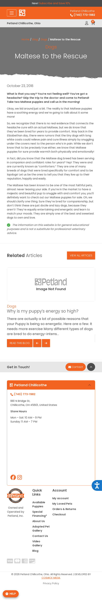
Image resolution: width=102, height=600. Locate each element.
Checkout (59, 514)
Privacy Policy (51, 583)
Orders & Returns (64, 509)
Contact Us (40, 536)
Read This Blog (20, 343)
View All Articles (81, 255)
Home (25, 39)
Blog (35, 39)
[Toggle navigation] (11, 13)
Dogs (44, 39)
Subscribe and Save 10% (54, 3)
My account (60, 498)
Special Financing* (39, 514)
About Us (38, 521)
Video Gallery (37, 543)
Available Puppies (38, 504)
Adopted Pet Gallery (41, 529)
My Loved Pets (62, 504)
